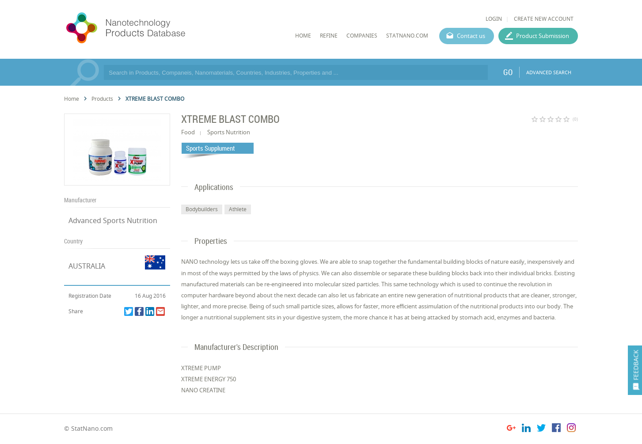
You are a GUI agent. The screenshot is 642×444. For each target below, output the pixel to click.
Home (71, 98)
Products (102, 98)
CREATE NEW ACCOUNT (544, 19)
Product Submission (542, 36)
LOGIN (494, 19)
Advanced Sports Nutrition (112, 220)
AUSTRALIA (86, 266)
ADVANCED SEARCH (548, 72)
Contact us (471, 36)
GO (508, 72)
